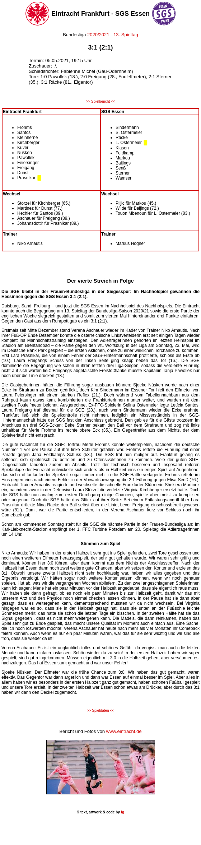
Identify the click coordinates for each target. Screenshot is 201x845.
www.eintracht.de (124, 731)
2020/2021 (98, 34)
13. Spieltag (125, 34)
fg (122, 812)
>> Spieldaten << (100, 710)
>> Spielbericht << (100, 101)
